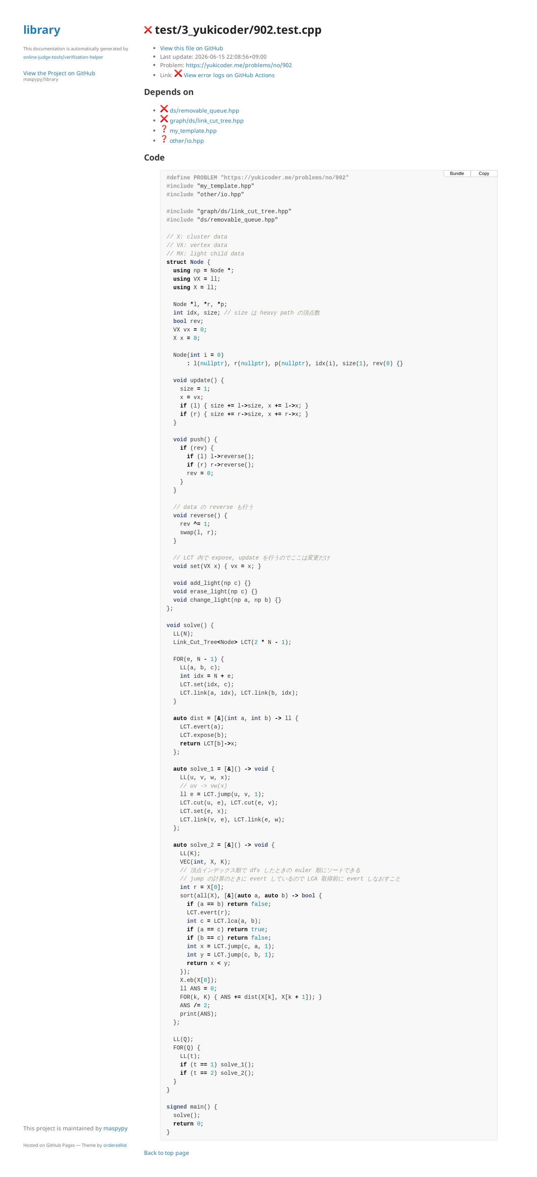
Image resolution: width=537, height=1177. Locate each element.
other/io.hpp (182, 140)
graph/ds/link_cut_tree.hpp (202, 120)
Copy (484, 173)
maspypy (115, 1128)
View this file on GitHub (191, 48)
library (41, 29)
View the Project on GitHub (79, 75)
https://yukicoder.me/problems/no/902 (239, 65)
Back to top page (166, 1152)
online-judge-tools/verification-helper (63, 57)
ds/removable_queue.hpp (199, 110)
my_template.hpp (188, 130)
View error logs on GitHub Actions (224, 75)
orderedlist (115, 1145)
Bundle (457, 173)
